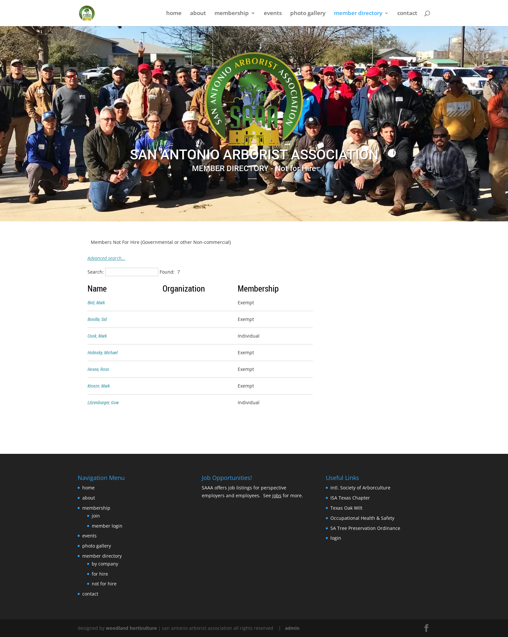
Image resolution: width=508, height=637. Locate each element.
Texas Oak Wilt (346, 508)
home (174, 14)
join (96, 516)
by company (105, 564)
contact (407, 14)
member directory (358, 14)
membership (231, 14)
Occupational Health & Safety (362, 518)
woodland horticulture (131, 628)
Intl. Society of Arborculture (360, 488)
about (198, 14)
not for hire (104, 584)
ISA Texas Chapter (350, 498)
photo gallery (307, 14)
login (335, 538)
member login (107, 526)
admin (292, 628)
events (273, 14)
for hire (100, 574)
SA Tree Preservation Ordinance (365, 528)
